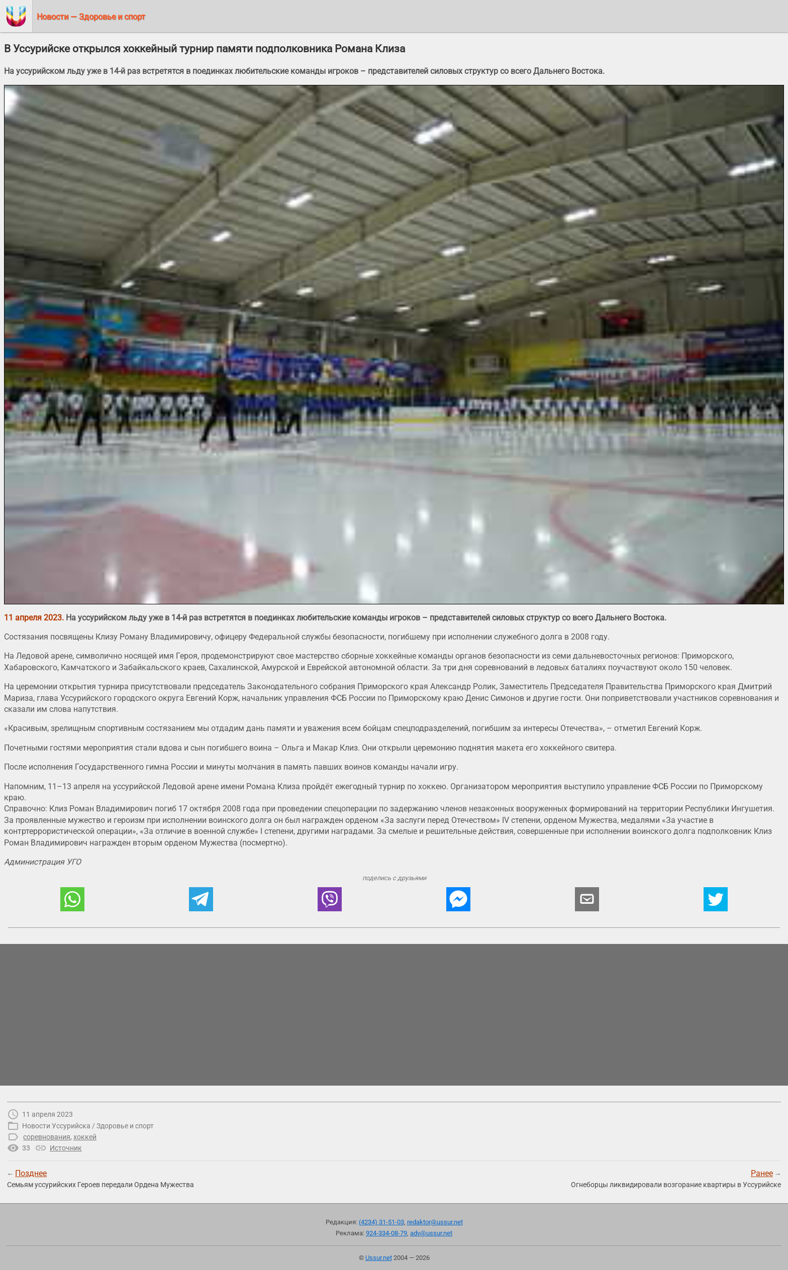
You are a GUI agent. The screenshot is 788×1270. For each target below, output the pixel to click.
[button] (72, 899)
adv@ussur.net (431, 1233)
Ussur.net (378, 1257)
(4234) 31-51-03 (381, 1222)
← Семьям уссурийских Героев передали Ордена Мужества (100, 1179)
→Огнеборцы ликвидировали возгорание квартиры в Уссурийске (676, 1179)
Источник (66, 1148)
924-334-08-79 (386, 1233)
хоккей (84, 1137)
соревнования (46, 1137)
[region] (394, 1015)
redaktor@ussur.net (435, 1222)
